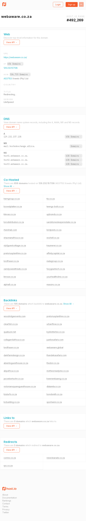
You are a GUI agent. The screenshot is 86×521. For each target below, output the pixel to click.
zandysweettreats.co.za (15, 269)
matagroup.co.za (55, 261)
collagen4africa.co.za (14, 339)
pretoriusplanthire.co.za (15, 253)
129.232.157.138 (11, 68)
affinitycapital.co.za (56, 253)
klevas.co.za (10, 214)
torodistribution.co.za (14, 222)
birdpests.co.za (54, 230)
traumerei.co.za (54, 245)
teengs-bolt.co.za (55, 206)
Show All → (9, 186)
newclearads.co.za (56, 458)
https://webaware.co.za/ (15, 57)
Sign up (71, 4)
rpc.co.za (8, 465)
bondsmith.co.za (54, 394)
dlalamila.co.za (54, 386)
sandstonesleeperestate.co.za (61, 222)
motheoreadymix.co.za (58, 371)
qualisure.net (10, 332)
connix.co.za (10, 458)
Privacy (6, 509)
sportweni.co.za (54, 402)
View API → (11, 42)
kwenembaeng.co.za (57, 378)
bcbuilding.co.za (11, 402)
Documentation (9, 497)
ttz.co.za (51, 198)
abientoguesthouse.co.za (16, 363)
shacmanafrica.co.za (13, 237)
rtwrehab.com (10, 230)
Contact (6, 503)
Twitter (5, 512)
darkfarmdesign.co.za (14, 355)
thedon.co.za (53, 363)
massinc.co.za (53, 284)
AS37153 (8, 78)
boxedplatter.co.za (13, 206)
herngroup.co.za (12, 198)
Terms (5, 506)
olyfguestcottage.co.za (15, 245)
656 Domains (15, 64)
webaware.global (55, 347)
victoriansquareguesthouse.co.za (20, 386)
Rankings (6, 500)
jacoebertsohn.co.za (13, 378)
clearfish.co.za (11, 324)
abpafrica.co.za (11, 371)
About (5, 494)
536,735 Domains (20, 74)
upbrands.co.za (54, 214)
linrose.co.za (10, 276)
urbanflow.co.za (54, 324)
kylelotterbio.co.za (55, 332)
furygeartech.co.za (56, 269)
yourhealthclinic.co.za (57, 276)
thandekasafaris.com (57, 355)
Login (58, 4)
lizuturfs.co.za (10, 394)
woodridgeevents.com (14, 316)
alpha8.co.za (10, 284)
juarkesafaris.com (55, 339)
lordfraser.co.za (11, 261)
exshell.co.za (53, 237)
